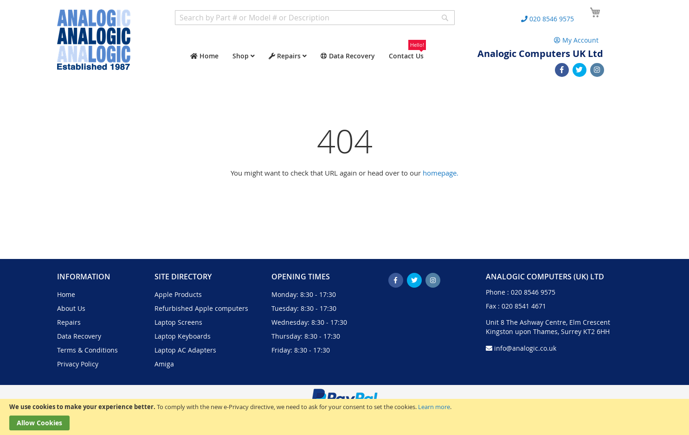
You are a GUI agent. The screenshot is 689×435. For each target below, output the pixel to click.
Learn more (434, 407)
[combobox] (315, 17)
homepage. (440, 172)
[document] (344, 416)
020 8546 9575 (533, 292)
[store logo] (93, 39)
